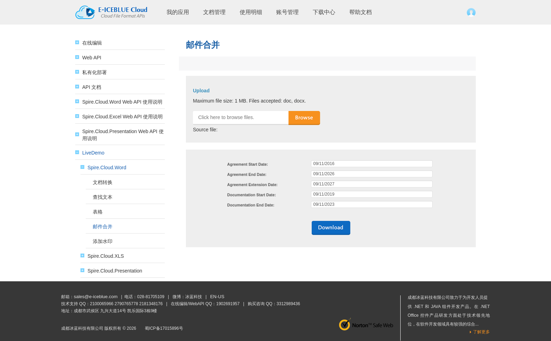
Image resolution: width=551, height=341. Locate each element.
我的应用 (178, 12)
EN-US (217, 296)
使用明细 (251, 12)
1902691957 (228, 303)
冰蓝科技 (193, 296)
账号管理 (287, 12)
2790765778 (126, 303)
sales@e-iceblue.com (95, 296)
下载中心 (324, 12)
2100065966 (102, 303)
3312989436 (288, 303)
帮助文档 (360, 12)
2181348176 (151, 303)
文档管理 (214, 12)
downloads (331, 228)
